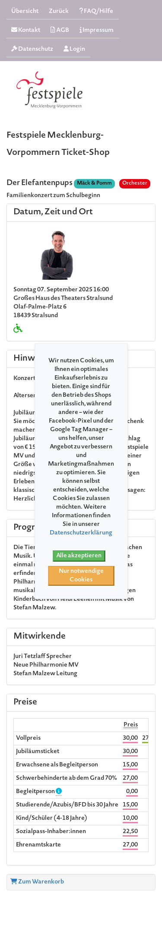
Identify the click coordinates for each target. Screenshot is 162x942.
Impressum (96, 30)
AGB (60, 30)
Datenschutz (32, 49)
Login (74, 49)
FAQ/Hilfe (96, 11)
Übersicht (24, 11)
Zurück (59, 11)
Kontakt (25, 30)
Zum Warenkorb (37, 882)
